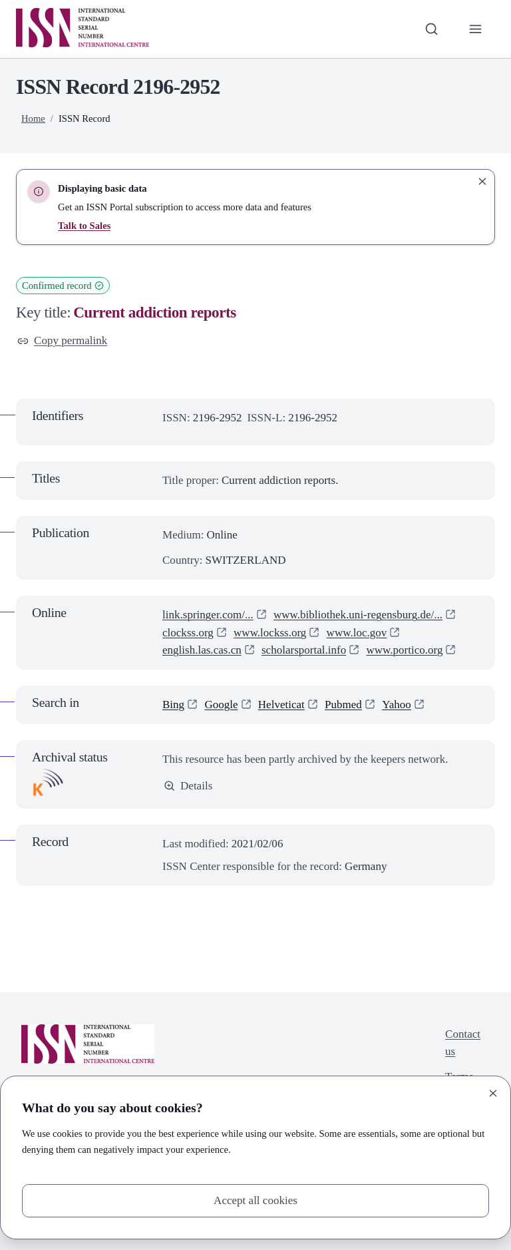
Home (33, 118)
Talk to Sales (84, 225)
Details (188, 785)
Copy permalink (62, 340)
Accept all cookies (255, 1200)
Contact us (462, 1043)
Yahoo (396, 704)
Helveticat (281, 704)
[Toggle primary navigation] (475, 28)
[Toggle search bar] (432, 28)
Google (221, 704)
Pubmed (343, 704)
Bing (173, 704)
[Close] (493, 1094)
